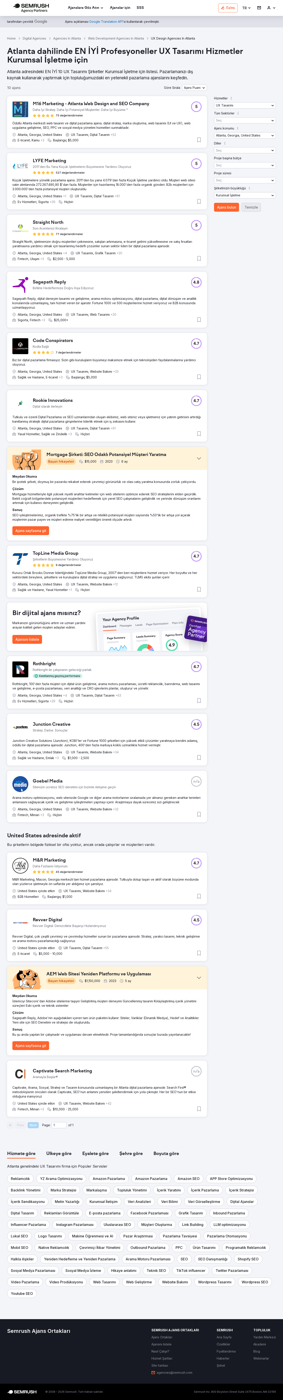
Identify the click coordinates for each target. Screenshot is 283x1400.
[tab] (21, 1153)
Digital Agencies (34, 38)
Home (11, 38)
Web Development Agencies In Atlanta (116, 38)
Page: (46, 1125)
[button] (246, 8)
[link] (120, 8)
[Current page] (59, 1125)
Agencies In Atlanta (67, 38)
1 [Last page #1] (72, 1125)
